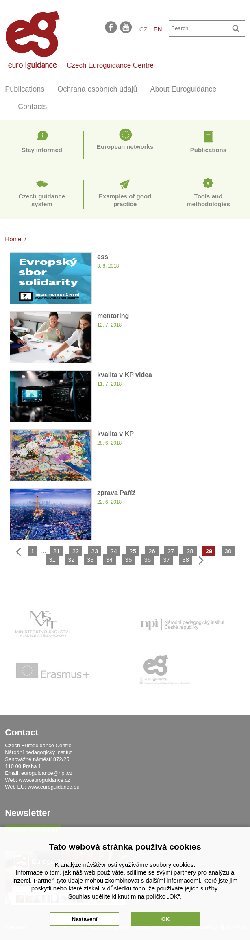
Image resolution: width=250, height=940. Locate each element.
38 (185, 559)
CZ (143, 29)
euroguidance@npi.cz (46, 773)
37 (166, 559)
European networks (125, 146)
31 (52, 559)
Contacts (32, 107)
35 (128, 559)
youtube (126, 26)
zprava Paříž (116, 492)
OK (165, 919)
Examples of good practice (125, 200)
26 (151, 550)
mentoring (113, 315)
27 (170, 550)
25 (132, 550)
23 (94, 550)
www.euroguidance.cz (44, 780)
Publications (24, 89)
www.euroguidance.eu (54, 787)
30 (228, 550)
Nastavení (84, 919)
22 (75, 550)
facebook (110, 26)
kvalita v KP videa (124, 374)
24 (113, 550)
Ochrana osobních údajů (97, 89)
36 (147, 559)
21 (56, 550)
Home (13, 239)
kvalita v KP (115, 433)
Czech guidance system (42, 200)
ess (102, 256)
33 (90, 559)
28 (190, 550)
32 (71, 559)
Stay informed (42, 149)
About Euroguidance (183, 89)
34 (109, 559)
